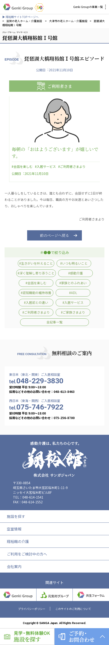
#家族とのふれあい (73, 283)
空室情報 (14, 529)
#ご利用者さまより (72, 166)
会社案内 (14, 566)
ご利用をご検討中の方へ (27, 554)
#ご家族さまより (73, 312)
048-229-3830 (36, 380)
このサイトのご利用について (73, 609)
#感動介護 (75, 273)
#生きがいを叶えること (36, 263)
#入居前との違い (36, 302)
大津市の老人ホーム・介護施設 (68, 21)
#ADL (73, 292)
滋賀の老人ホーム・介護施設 (24, 21)
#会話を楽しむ (22, 166)
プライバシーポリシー (31, 609)
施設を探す (16, 516)
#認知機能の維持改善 (36, 292)
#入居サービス (45, 166)
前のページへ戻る (54, 235)
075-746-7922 (36, 407)
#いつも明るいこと (74, 263)
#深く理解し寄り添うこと (36, 273)
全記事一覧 (54, 322)
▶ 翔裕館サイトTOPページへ (20, 17)
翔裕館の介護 (18, 541)
